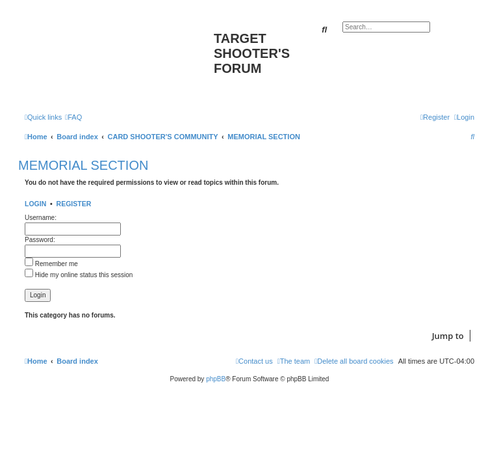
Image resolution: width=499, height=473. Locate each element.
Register (74, 204)
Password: (40, 239)
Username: (41, 217)
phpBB (215, 379)
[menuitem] (73, 117)
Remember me (51, 263)
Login (35, 204)
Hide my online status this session (79, 274)
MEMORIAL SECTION (83, 165)
